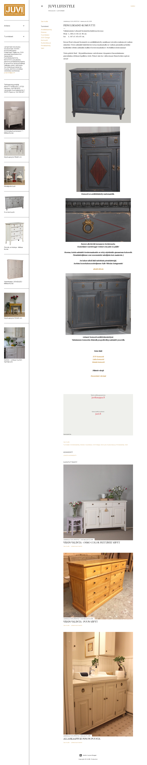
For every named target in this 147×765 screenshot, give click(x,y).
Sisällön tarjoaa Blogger (88, 755)
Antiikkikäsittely (46, 30)
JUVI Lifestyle (61, 6)
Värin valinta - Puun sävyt (80, 621)
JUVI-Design (45, 38)
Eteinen (44, 32)
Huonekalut (45, 35)
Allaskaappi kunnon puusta (81, 738)
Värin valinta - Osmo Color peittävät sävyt (91, 542)
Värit (42, 48)
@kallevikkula (98, 269)
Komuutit (44, 40)
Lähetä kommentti (69, 455)
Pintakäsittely (46, 46)
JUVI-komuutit (98, 357)
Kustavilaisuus (46, 43)
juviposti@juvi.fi (9, 73)
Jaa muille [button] (44, 21)
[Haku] (133, 6)
